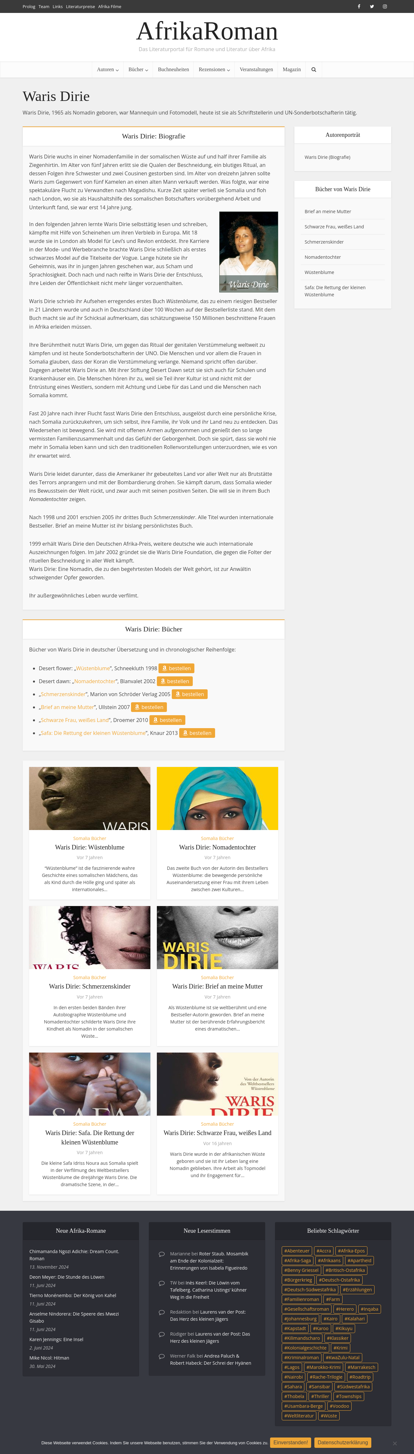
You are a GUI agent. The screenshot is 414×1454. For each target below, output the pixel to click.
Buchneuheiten (173, 69)
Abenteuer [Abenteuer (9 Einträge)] (298, 1251)
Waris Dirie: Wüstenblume (90, 847)
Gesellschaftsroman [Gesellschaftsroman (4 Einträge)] (308, 1309)
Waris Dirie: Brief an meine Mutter (217, 986)
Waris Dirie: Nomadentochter (218, 847)
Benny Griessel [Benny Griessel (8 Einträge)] (303, 1270)
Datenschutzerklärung (344, 1443)
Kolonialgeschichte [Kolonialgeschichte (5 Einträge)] (307, 1348)
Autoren (105, 69)
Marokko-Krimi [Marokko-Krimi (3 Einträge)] (325, 1367)
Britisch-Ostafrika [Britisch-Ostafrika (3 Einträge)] (347, 1270)
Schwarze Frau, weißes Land (75, 720)
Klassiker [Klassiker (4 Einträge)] (339, 1338)
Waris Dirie (316, 157)
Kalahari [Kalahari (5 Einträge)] (356, 1319)
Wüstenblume (93, 668)
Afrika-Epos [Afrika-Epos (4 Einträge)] (353, 1251)
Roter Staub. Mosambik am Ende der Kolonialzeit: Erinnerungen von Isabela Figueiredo (209, 1261)
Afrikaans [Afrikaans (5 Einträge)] (331, 1260)
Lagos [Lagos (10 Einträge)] (293, 1367)
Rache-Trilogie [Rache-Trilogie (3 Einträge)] (328, 1377)
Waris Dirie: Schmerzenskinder (90, 986)
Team (43, 6)
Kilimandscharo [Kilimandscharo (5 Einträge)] (303, 1338)
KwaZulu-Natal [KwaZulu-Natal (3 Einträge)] (344, 1357)
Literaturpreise (80, 6)
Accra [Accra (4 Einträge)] (325, 1251)
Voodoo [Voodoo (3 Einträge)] (341, 1406)
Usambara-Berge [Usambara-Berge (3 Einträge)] (305, 1406)
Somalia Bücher (89, 838)
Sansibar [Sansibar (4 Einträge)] (321, 1386)
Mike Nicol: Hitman (49, 1358)
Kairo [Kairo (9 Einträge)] (332, 1319)
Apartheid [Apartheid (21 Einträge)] (361, 1260)
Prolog (29, 6)
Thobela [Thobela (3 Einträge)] (295, 1396)
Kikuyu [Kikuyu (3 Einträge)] (345, 1328)
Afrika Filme (109, 6)
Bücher (135, 69)
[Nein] (394, 1444)
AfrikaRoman (207, 31)
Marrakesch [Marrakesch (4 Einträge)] (363, 1367)
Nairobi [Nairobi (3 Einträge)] (295, 1377)
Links (58, 6)
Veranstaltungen (256, 69)
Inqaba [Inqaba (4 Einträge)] (371, 1309)
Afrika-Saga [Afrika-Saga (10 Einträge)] (299, 1260)
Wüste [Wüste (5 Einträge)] (330, 1416)
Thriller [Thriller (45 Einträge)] (321, 1396)
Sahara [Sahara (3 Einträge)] (294, 1386)
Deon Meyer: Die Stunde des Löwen (66, 1277)
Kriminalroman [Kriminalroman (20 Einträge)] (303, 1357)
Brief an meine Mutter (67, 707)
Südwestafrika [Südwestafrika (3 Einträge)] (355, 1386)
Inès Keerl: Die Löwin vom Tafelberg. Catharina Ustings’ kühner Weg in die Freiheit (208, 1290)
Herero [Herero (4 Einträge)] (346, 1309)
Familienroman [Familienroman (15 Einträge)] (303, 1299)
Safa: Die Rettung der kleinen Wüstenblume (93, 733)
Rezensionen (212, 69)
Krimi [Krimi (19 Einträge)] (341, 1348)
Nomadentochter (94, 681)
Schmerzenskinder (63, 694)
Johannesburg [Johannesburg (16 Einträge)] (302, 1319)
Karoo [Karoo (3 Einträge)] (322, 1328)
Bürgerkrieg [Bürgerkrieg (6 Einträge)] (299, 1280)
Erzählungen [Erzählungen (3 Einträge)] (359, 1289)
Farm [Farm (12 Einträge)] (334, 1299)
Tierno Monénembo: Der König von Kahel (72, 1295)
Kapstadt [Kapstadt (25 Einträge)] (296, 1328)
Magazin (292, 69)
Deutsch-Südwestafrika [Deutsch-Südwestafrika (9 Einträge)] (311, 1289)
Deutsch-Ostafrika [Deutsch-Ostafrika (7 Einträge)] (341, 1280)
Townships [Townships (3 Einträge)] (350, 1396)
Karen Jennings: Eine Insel (56, 1339)
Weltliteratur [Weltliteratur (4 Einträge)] (300, 1416)
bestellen (176, 668)
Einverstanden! (292, 1443)
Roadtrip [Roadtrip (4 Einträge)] (362, 1377)
